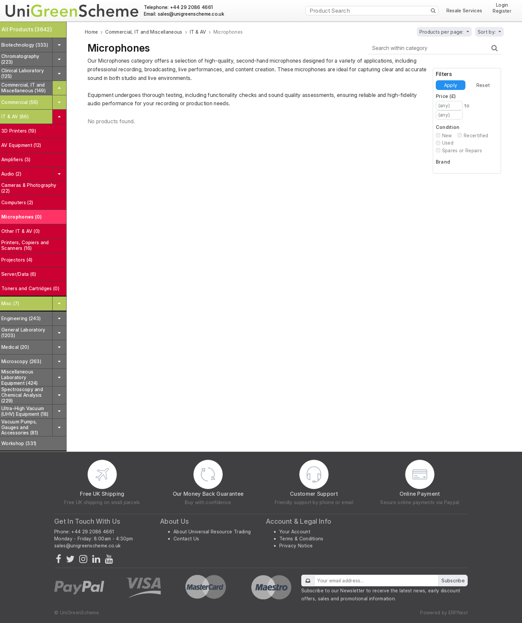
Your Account (294, 531)
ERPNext (458, 612)
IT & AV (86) (15, 116)
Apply (450, 85)
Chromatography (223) (20, 59)
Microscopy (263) (21, 361)
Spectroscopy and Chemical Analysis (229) (22, 394)
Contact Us (186, 538)
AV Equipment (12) (21, 145)
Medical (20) (15, 347)
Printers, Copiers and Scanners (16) (25, 245)
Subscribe (453, 580)
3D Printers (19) (18, 131)
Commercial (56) (19, 102)
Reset (483, 85)
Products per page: (442, 32)
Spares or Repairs (462, 150)
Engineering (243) (21, 318)
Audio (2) (11, 174)
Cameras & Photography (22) (29, 188)
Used (447, 143)
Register (502, 11)
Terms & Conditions (301, 538)
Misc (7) (10, 303)
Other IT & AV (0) (20, 231)
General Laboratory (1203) (23, 332)
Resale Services (464, 10)
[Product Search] (371, 10)
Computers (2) (17, 202)
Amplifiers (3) (15, 159)
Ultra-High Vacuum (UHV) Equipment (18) (24, 411)
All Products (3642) (26, 29)
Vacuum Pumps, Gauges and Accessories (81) (19, 427)
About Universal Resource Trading (212, 531)
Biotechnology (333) (24, 45)
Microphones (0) (21, 217)
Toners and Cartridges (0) (30, 288)
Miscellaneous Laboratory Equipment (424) (19, 377)
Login (502, 5)
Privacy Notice (296, 545)
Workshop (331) (18, 443)
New (447, 135)
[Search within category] (434, 48)
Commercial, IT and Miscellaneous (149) (23, 87)
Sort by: (487, 32)
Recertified (476, 135)
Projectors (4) (16, 260)
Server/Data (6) (18, 274)
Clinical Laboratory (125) (22, 73)
